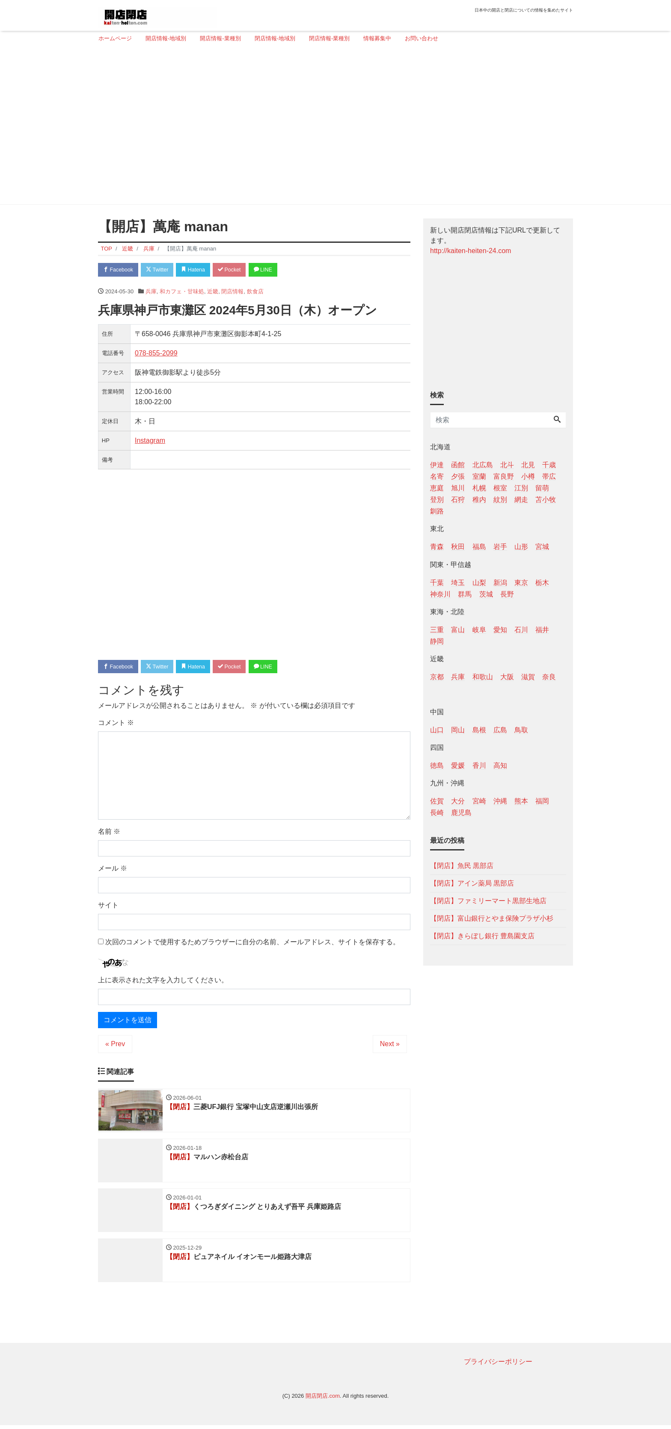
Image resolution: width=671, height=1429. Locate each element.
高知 (500, 765)
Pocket (237, 270)
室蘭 (479, 476)
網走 (521, 499)
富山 (458, 629)
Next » (390, 1045)
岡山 (458, 730)
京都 (437, 676)
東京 (521, 582)
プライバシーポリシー (498, 1365)
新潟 (500, 582)
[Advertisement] (332, 127)
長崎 (437, 812)
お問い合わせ (421, 38)
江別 (521, 488)
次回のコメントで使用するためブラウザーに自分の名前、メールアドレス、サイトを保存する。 (252, 943)
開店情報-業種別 (220, 38)
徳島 (437, 765)
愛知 (500, 629)
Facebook (119, 270)
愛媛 (458, 765)
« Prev (115, 1045)
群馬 (465, 594)
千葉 (437, 582)
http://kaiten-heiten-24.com (470, 250)
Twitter (160, 270)
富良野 (503, 476)
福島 (479, 546)
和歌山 (482, 676)
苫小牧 (545, 499)
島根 (479, 730)
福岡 (542, 801)
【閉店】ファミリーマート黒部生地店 (488, 900)
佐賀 (437, 801)
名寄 (437, 476)
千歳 (549, 464)
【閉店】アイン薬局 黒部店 (472, 883)
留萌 (542, 488)
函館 (458, 464)
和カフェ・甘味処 (182, 292)
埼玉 (458, 582)
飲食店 (255, 292)
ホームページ (115, 38)
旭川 (458, 488)
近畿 (212, 292)
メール (112, 870)
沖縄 (500, 801)
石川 (521, 629)
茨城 (486, 594)
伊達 (437, 464)
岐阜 (479, 629)
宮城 (542, 546)
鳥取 (521, 730)
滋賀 (528, 676)
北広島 (482, 464)
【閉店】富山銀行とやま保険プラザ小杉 (491, 918)
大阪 (507, 676)
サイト (108, 906)
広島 (500, 730)
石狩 (458, 499)
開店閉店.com (323, 1399)
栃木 (542, 582)
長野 (507, 594)
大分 (458, 801)
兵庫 (151, 292)
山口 (437, 730)
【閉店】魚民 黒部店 (461, 865)
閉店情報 (232, 292)
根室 (500, 488)
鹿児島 (461, 812)
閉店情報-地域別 (275, 38)
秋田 (458, 546)
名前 (109, 833)
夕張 (458, 476)
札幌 (479, 488)
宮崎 (479, 801)
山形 (521, 546)
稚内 (479, 499)
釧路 (437, 511)
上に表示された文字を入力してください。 (163, 981)
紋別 (500, 499)
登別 (437, 499)
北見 (528, 464)
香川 (479, 765)
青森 (437, 546)
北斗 (507, 464)
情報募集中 (377, 38)
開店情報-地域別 (165, 38)
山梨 (479, 582)
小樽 (528, 476)
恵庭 (437, 488)
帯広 (549, 476)
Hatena (199, 270)
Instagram (150, 441)
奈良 (549, 676)
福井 (542, 629)
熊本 (521, 801)
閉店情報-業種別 (329, 38)
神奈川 (440, 594)
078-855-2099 (156, 354)
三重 (437, 629)
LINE (273, 270)
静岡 (437, 641)
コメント (116, 724)
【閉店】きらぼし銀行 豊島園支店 (482, 936)
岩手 (500, 546)
